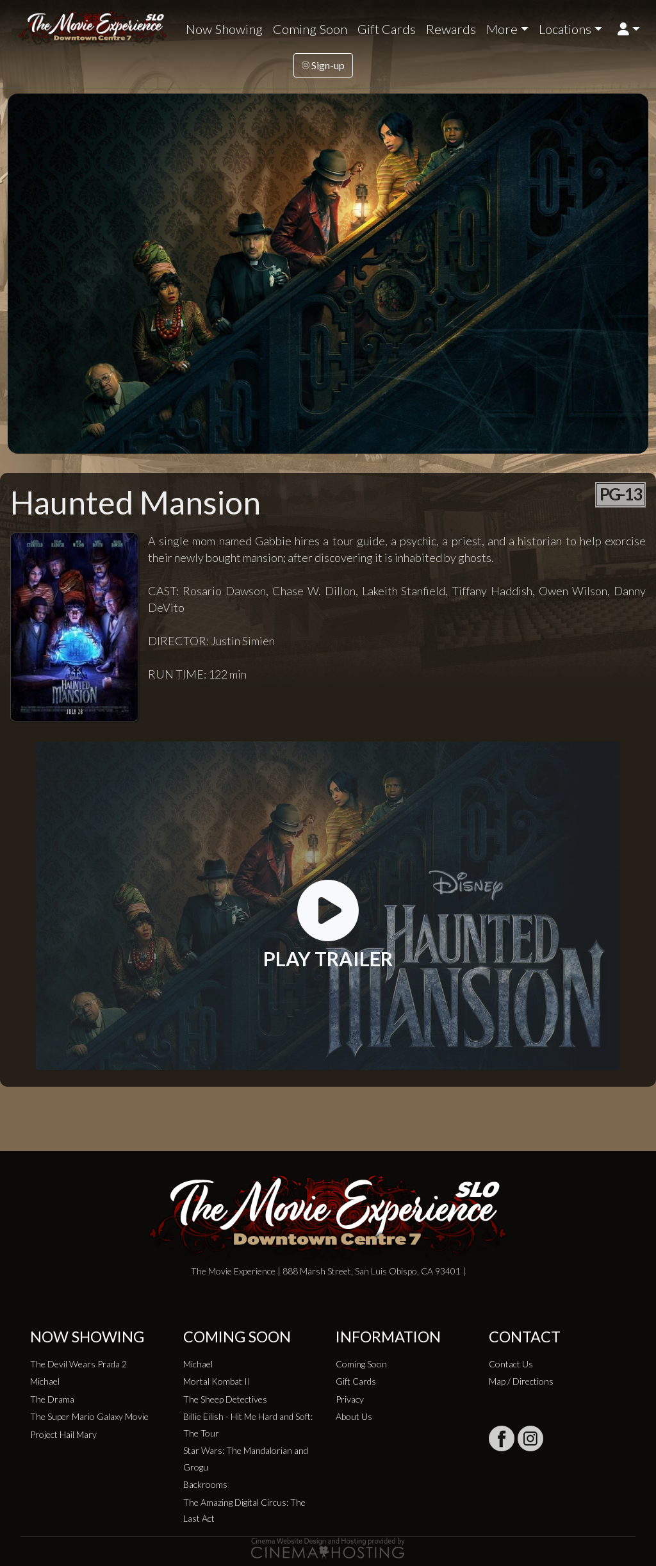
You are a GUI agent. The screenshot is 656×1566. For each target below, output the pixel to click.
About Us (354, 1416)
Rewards (451, 29)
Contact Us (511, 1363)
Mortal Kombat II (216, 1381)
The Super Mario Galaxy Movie (89, 1416)
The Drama (52, 1399)
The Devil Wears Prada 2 (78, 1363)
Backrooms (205, 1484)
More (502, 29)
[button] (628, 29)
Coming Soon (310, 29)
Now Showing (224, 29)
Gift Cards (386, 29)
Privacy (350, 1399)
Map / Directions (521, 1381)
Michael (45, 1381)
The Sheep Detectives (225, 1399)
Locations (565, 29)
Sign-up (323, 65)
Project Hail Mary (63, 1434)
